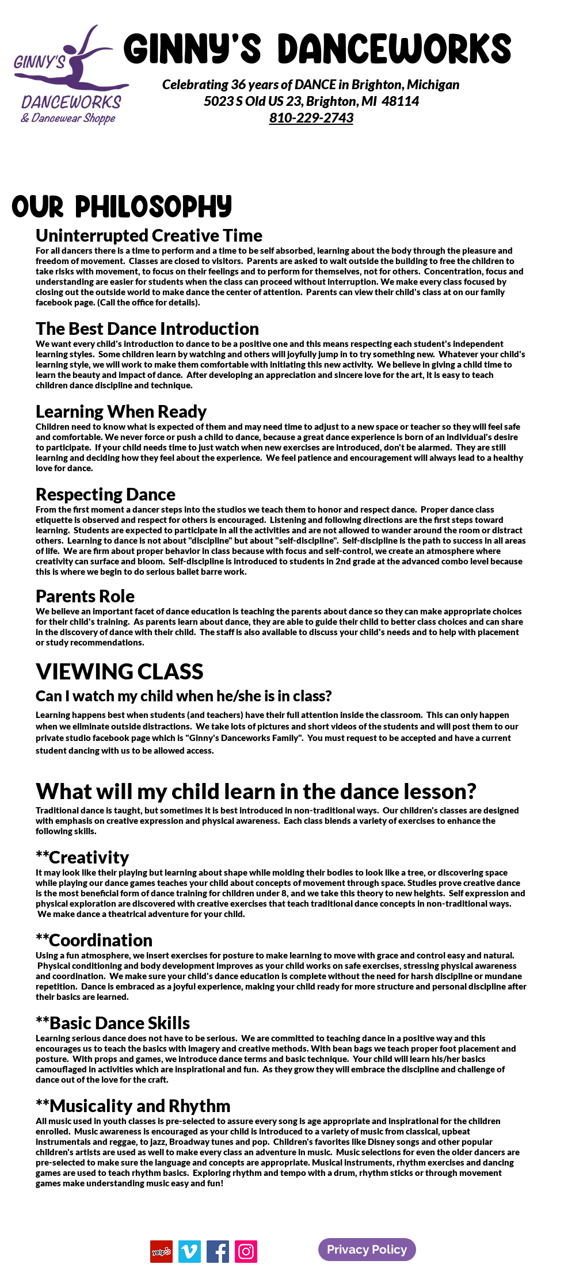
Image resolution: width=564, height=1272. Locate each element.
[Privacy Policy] (367, 1249)
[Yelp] (161, 1251)
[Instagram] (246, 1251)
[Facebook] (218, 1251)
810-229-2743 (311, 117)
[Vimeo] (189, 1251)
